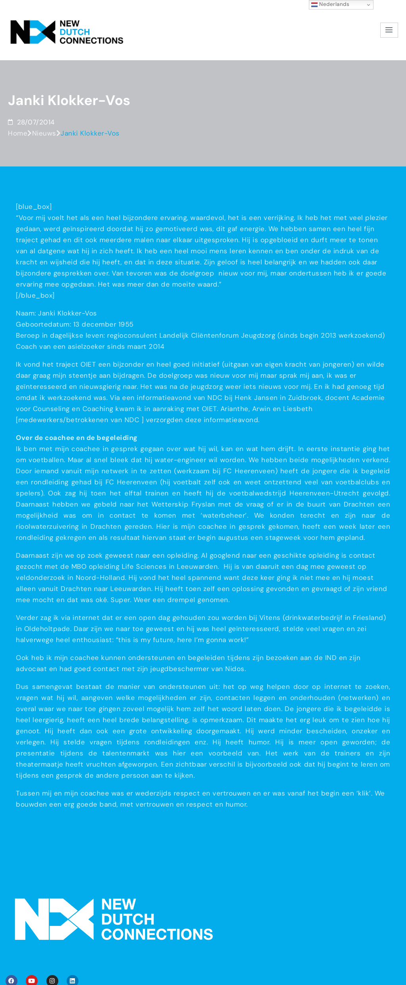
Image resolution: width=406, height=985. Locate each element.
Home (17, 108)
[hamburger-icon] (389, 16)
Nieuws (44, 108)
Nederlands (330, 4)
